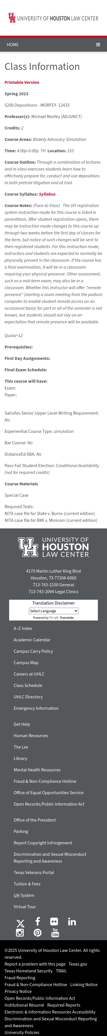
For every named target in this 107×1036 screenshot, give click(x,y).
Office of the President (35, 820)
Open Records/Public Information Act (49, 804)
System (24, 895)
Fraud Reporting (20, 978)
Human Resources (31, 736)
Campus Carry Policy (33, 651)
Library (20, 758)
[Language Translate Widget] (53, 611)
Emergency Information (36, 708)
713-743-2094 (41, 592)
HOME (13, 45)
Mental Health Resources (37, 770)
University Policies (22, 1032)
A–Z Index (23, 628)
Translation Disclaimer (53, 603)
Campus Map (26, 663)
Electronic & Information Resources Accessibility (50, 1012)
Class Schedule (28, 685)
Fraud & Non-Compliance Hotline (45, 781)
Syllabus (47, 194)
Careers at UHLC (29, 674)
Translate (61, 617)
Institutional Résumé (24, 1005)
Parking (21, 831)
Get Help (22, 724)
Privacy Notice (18, 991)
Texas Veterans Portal (34, 872)
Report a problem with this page (35, 964)
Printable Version (22, 82)
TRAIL (61, 971)
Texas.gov (78, 964)
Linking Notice (83, 985)
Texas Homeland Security (29, 971)
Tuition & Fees (27, 884)
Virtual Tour (25, 907)
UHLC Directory (28, 697)
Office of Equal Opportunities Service (49, 793)
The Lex (21, 747)
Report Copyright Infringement (43, 843)
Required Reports (63, 1005)
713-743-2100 (45, 585)
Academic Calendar (32, 640)
